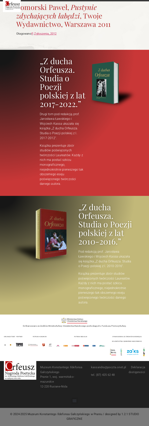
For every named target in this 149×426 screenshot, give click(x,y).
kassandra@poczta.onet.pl (108, 367)
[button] (74, 401)
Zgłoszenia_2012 (45, 33)
